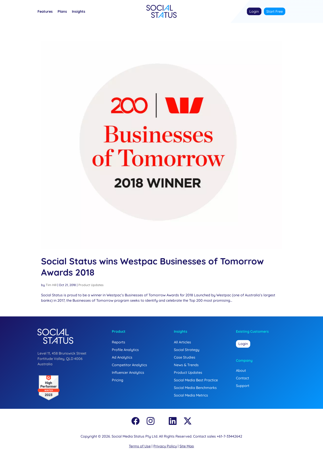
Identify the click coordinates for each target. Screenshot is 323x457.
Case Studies (184, 357)
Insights (78, 12)
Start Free (274, 11)
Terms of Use (140, 446)
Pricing (117, 380)
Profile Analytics (125, 349)
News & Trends (186, 365)
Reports (118, 342)
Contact (242, 378)
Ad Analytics (122, 357)
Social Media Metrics (191, 395)
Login (254, 11)
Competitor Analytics (129, 365)
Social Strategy (186, 349)
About (241, 370)
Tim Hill (51, 285)
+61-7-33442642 (229, 436)
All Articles (182, 342)
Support (242, 385)
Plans (62, 12)
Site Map (186, 446)
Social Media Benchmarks (195, 387)
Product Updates (91, 285)
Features (45, 12)
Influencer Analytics (128, 372)
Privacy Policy (165, 446)
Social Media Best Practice (196, 380)
